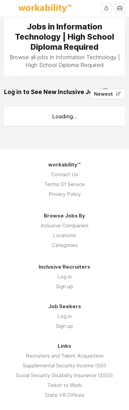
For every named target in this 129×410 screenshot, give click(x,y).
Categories (65, 245)
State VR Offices (65, 395)
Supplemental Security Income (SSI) (65, 365)
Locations (64, 235)
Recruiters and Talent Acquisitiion (65, 355)
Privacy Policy (65, 194)
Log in (64, 276)
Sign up (64, 286)
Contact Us (64, 174)
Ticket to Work (64, 385)
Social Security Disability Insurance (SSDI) (64, 375)
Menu (9, 8)
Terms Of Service (64, 184)
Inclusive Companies (65, 225)
